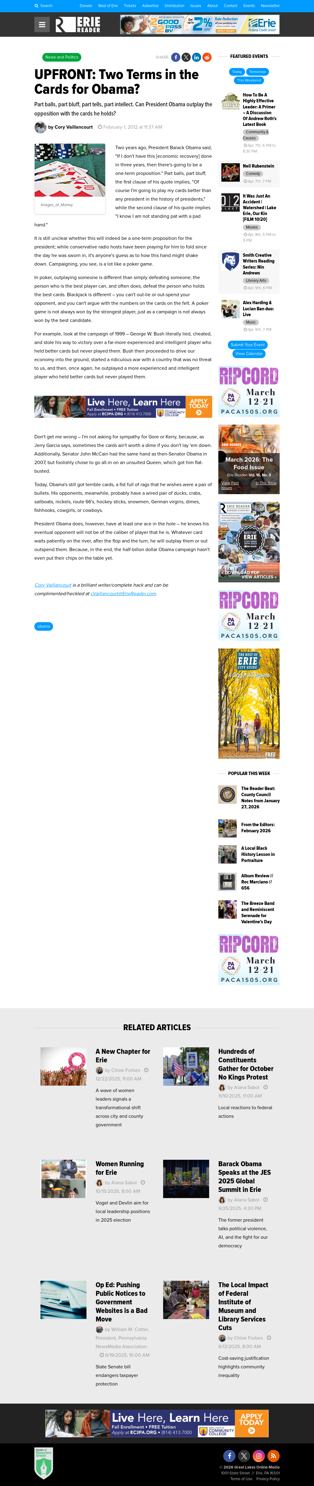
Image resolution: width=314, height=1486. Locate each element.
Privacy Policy (268, 1479)
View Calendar (249, 354)
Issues (195, 6)
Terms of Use (241, 1479)
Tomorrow (257, 72)
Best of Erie (108, 6)
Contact (230, 6)
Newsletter (270, 6)
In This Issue (266, 483)
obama (43, 626)
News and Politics (61, 57)
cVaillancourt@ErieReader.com (123, 593)
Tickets (130, 6)
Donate (86, 6)
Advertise (150, 6)
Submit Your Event (248, 345)
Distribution (174, 6)
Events (249, 6)
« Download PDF (240, 573)
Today (237, 72)
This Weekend (249, 80)
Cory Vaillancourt (52, 585)
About (212, 6)
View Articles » (259, 577)
